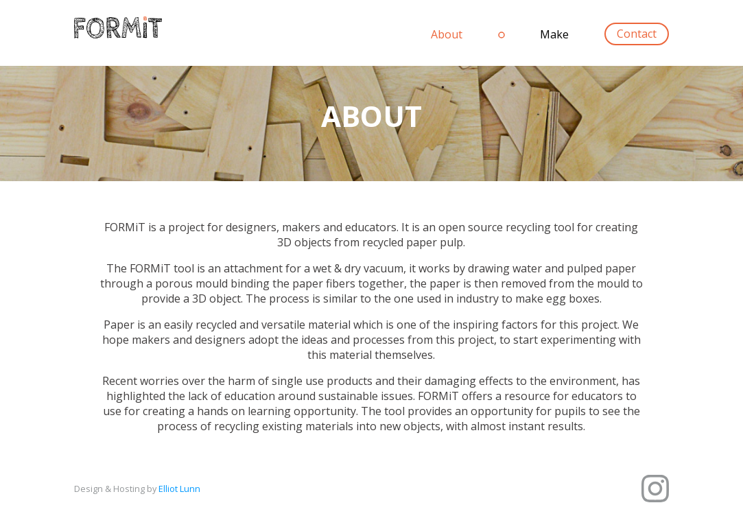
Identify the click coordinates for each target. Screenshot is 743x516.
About (446, 34)
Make (554, 34)
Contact (637, 34)
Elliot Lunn (179, 488)
